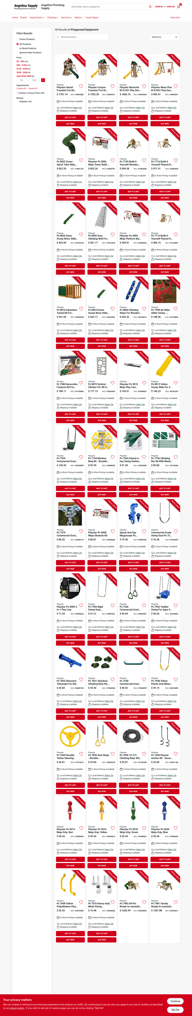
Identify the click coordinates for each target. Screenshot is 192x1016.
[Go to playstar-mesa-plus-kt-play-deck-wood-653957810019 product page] (164, 91)
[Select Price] (43, 80)
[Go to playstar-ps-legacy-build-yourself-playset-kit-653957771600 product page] (164, 165)
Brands (23, 17)
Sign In (159, 6)
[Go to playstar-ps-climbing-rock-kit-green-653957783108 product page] (101, 684)
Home (15, 17)
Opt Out (175, 1009)
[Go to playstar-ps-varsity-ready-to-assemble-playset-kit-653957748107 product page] (164, 907)
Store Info (175, 17)
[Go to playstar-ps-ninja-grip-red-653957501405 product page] (70, 832)
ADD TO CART (70, 117)
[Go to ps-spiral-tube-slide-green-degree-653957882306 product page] (70, 165)
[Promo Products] (17, 39)
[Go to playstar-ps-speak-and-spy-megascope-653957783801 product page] (133, 536)
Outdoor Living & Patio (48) (31, 93)
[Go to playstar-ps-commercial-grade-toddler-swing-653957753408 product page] (70, 461)
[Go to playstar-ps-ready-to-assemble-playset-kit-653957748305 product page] (133, 907)
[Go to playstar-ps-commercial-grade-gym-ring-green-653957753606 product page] (133, 610)
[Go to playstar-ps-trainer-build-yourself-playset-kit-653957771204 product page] (164, 239)
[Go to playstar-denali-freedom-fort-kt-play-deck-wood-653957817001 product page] (70, 91)
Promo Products (27, 39)
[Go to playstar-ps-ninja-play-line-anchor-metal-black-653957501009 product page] (133, 387)
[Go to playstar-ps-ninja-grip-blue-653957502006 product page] (164, 832)
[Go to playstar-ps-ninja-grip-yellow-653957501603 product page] (101, 832)
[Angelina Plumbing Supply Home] (25, 6)
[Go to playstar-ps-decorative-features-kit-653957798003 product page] (70, 387)
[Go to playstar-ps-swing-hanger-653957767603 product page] (101, 907)
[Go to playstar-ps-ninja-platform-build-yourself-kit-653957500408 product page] (133, 239)
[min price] (21, 80)
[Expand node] (17, 92)
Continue (175, 1001)
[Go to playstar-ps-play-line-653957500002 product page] (70, 610)
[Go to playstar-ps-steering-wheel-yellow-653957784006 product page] (70, 758)
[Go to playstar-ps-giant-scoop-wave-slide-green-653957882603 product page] (70, 239)
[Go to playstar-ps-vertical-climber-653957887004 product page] (101, 387)
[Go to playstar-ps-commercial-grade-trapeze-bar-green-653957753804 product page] (133, 684)
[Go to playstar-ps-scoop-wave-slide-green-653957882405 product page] (101, 313)
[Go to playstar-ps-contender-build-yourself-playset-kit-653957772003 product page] (133, 165)
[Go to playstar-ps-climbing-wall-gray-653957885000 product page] (101, 239)
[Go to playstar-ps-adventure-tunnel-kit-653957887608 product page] (70, 313)
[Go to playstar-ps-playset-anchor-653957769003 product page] (164, 758)
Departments (36, 17)
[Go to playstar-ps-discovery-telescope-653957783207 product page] (70, 684)
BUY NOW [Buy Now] (70, 124)
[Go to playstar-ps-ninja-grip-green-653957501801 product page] (133, 832)
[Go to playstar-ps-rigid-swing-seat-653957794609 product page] (101, 610)
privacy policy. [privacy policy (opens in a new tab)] (17, 1008)
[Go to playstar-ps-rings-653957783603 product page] (101, 758)
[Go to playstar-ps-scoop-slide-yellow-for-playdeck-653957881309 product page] (164, 387)
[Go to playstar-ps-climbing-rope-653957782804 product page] (133, 758)
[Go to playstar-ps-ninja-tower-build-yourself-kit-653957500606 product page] (101, 165)
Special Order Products (30, 52)
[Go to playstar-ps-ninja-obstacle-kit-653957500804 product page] (101, 536)
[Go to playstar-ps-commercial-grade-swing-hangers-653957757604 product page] (70, 536)
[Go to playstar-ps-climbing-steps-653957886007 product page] (133, 313)
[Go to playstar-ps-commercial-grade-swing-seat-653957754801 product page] (164, 536)
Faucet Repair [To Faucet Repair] (92, 17)
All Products (25, 44)
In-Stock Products (28, 48)
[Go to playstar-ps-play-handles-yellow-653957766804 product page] (70, 907)
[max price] (34, 80)
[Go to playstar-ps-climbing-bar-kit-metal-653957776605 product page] (164, 461)
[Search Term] (111, 7)
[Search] (150, 6)
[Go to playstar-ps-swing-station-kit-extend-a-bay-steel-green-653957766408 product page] (133, 461)
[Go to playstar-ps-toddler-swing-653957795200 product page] (164, 610)
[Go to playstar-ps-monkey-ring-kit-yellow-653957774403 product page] (101, 461)
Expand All (33, 88)
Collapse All (21, 88)
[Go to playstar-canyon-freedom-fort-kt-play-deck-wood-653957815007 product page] (101, 91)
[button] (79, 17)
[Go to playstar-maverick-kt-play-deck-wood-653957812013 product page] (133, 91)
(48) (26, 101)
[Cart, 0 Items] (178, 6)
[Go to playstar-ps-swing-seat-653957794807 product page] (164, 684)
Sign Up (171, 6)
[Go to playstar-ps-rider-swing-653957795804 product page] (164, 313)
